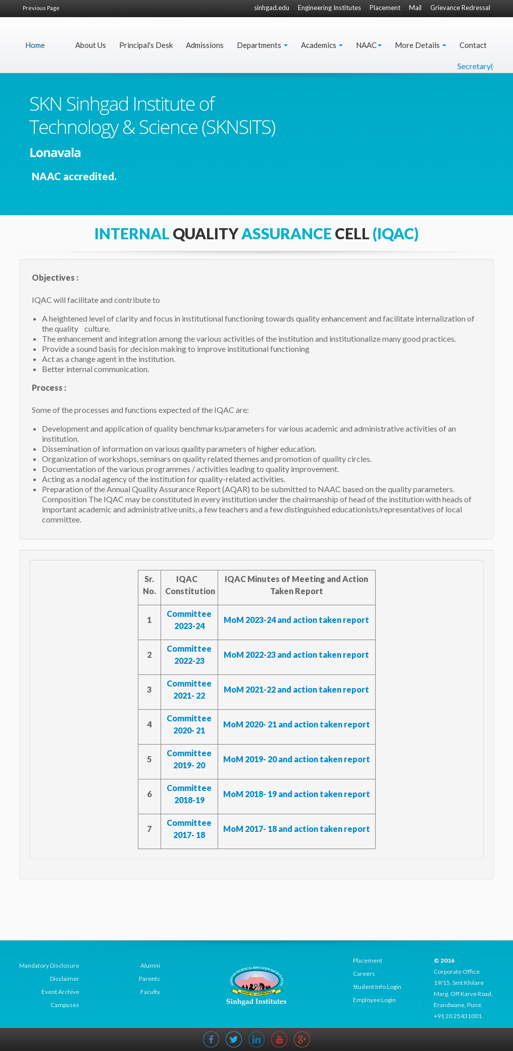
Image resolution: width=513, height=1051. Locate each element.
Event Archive (60, 991)
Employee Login (374, 1000)
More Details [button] (420, 44)
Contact (473, 44)
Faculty (150, 991)
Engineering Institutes (329, 8)
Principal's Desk (146, 44)
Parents (149, 978)
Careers (364, 973)
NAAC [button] (369, 44)
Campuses (64, 1005)
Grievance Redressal (460, 8)
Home (35, 44)
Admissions (205, 44)
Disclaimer (64, 978)
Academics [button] (322, 44)
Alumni (150, 965)
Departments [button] (262, 44)
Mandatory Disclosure (49, 965)
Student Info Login (377, 986)
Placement (385, 8)
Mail (415, 8)
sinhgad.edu (271, 8)
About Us (90, 44)
